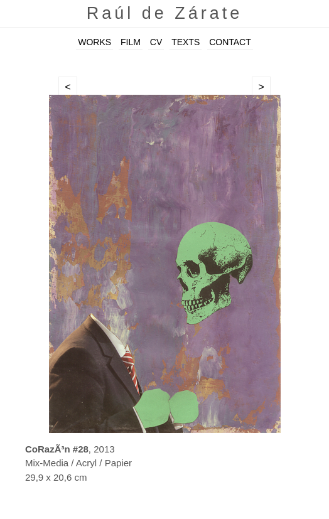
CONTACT (230, 42)
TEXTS (185, 42)
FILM (131, 42)
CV (156, 42)
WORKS (94, 42)
